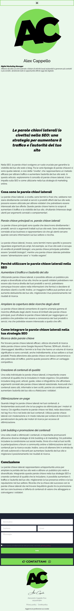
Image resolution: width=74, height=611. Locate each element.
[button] (37, 2)
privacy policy (46, 545)
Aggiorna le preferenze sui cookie (37, 609)
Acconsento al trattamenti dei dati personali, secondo (27, 545)
